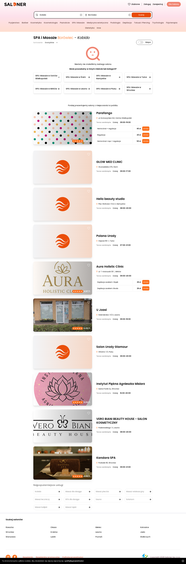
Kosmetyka (36, 22)
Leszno (98, 532)
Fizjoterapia (171, 22)
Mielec (98, 527)
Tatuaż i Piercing (142, 22)
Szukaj (141, 15)
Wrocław (10, 532)
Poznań (98, 536)
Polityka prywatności (72, 557)
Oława (53, 527)
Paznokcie (65, 22)
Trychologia (158, 22)
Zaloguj (147, 4)
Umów (145, 128)
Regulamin (28, 557)
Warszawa (10, 536)
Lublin (53, 536)
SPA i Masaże (78, 22)
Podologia (115, 22)
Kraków (54, 532)
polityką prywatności (74, 561)
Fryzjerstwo (14, 22)
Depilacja (127, 22)
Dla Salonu (174, 4)
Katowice (144, 527)
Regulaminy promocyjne (48, 557)
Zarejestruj (158, 4)
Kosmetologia (51, 22)
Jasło (142, 532)
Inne (99, 28)
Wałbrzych (145, 536)
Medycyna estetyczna (97, 22)
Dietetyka (89, 28)
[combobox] (59, 15)
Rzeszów (10, 527)
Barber (25, 22)
